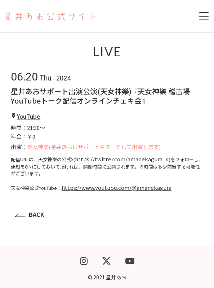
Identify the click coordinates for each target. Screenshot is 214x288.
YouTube (28, 116)
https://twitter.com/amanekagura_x (121, 159)
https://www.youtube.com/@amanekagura (116, 187)
